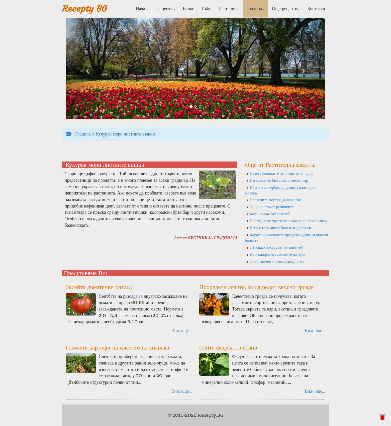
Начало (143, 9)
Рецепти (166, 9)
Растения (229, 9)
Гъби (207, 9)
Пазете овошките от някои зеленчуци (280, 173)
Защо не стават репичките (270, 206)
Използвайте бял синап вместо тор (277, 180)
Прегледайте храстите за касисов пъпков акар (287, 220)
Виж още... (181, 331)
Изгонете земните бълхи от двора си (279, 227)
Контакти (316, 9)
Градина (255, 9)
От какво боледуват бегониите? (275, 247)
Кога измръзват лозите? (268, 213)
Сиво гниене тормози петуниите (275, 261)
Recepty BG (84, 8)
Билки (189, 9)
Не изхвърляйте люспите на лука (276, 254)
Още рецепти (286, 9)
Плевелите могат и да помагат (273, 199)
